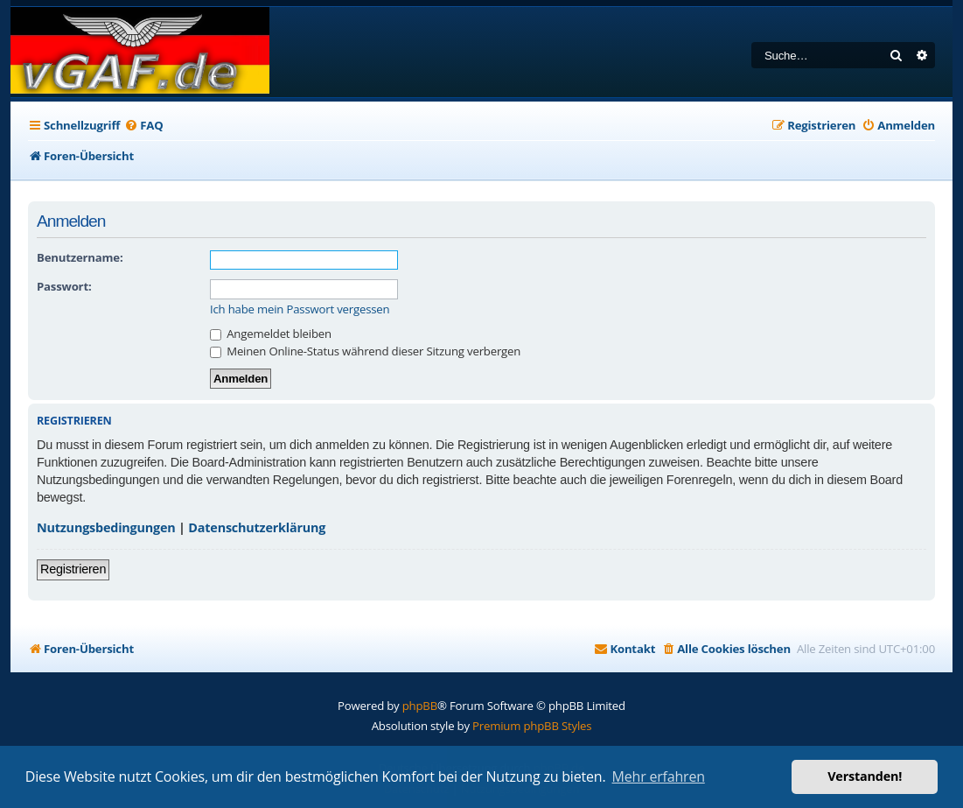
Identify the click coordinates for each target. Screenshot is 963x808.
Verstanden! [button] (864, 776)
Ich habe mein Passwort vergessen (299, 309)
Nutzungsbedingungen (106, 527)
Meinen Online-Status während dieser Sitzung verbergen (365, 351)
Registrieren (73, 569)
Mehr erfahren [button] (658, 776)
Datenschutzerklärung (256, 527)
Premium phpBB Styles (531, 726)
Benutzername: (79, 257)
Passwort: (64, 286)
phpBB (419, 705)
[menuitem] (143, 125)
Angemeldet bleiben (270, 333)
